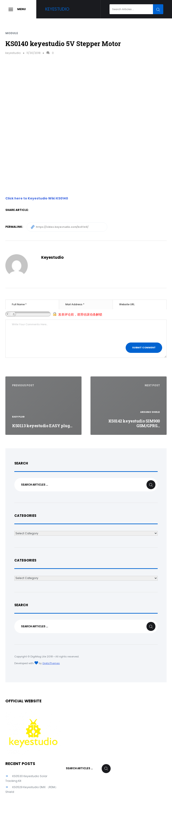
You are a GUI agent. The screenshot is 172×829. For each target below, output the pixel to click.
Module (11, 33)
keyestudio (13, 53)
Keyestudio (57, 9)
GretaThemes (51, 663)
